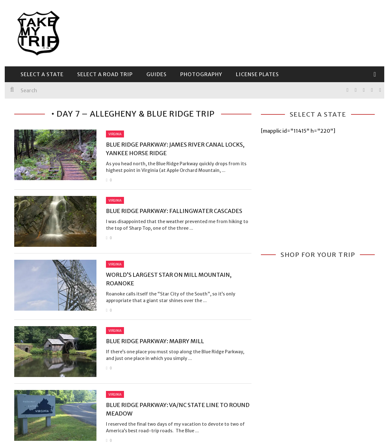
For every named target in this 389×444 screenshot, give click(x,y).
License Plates (257, 74)
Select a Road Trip (105, 74)
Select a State (42, 74)
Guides (156, 74)
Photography (201, 74)
